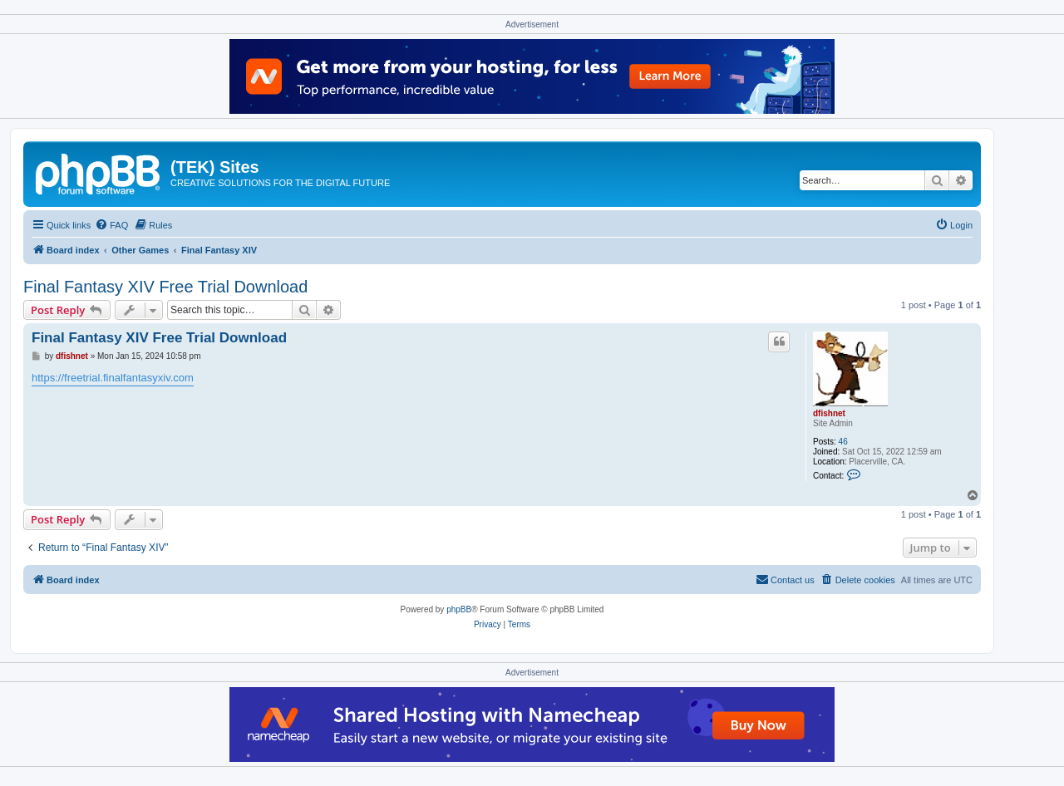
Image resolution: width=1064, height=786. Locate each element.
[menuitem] (111, 225)
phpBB (458, 609)
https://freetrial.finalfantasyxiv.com (113, 377)
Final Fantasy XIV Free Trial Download (165, 287)
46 (843, 441)
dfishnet (829, 413)
